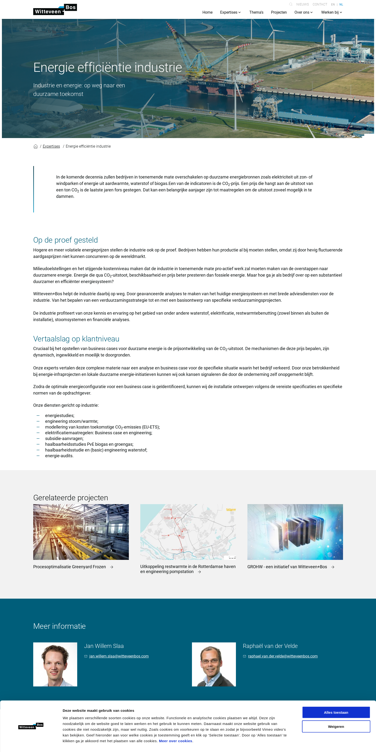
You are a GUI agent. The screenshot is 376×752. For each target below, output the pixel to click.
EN (333, 4)
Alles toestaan (336, 698)
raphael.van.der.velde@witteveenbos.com (283, 656)
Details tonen (258, 743)
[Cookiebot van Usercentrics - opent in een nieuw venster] (31, 742)
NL (341, 4)
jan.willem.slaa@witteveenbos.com (119, 656)
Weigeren (336, 713)
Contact (320, 4)
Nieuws (302, 4)
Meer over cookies (175, 727)
